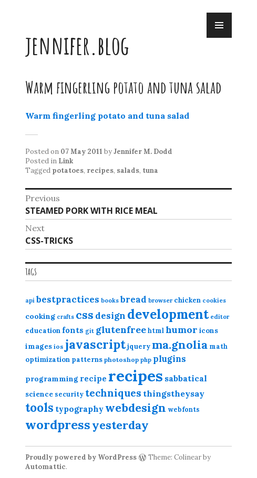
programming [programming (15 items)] (51, 378)
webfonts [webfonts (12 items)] (184, 409)
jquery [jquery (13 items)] (138, 346)
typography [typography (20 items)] (79, 408)
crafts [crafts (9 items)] (65, 316)
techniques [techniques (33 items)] (113, 393)
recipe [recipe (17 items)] (93, 378)
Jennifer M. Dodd (143, 151)
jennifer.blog (77, 45)
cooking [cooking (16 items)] (40, 316)
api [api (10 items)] (30, 300)
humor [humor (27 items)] (182, 330)
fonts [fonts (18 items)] (73, 330)
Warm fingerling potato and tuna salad (107, 115)
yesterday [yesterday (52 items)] (120, 425)
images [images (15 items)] (38, 346)
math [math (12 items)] (218, 346)
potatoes (68, 170)
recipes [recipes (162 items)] (135, 376)
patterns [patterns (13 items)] (86, 359)
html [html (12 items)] (156, 331)
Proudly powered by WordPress (81, 457)
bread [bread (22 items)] (133, 299)
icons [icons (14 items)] (208, 330)
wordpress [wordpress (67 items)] (57, 424)
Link (65, 161)
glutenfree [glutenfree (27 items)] (121, 330)
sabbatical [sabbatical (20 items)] (186, 378)
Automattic (45, 466)
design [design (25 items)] (110, 315)
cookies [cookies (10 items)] (214, 300)
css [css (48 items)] (85, 315)
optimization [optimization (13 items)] (47, 359)
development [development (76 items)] (168, 314)
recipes (100, 170)
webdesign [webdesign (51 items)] (135, 407)
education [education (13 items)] (42, 330)
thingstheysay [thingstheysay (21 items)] (173, 393)
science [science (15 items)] (39, 394)
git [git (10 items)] (89, 331)
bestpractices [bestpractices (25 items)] (67, 299)
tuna (150, 170)
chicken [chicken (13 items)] (187, 300)
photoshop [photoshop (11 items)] (121, 359)
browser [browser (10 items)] (160, 300)
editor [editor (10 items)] (219, 316)
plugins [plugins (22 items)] (169, 359)
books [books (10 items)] (110, 300)
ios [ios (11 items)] (59, 346)
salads (128, 170)
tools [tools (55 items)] (39, 407)
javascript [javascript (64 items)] (95, 344)
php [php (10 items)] (145, 359)
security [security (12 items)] (69, 394)
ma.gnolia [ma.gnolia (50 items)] (180, 344)
